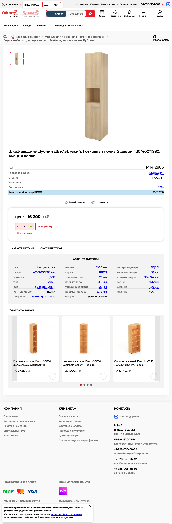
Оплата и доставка (128, 4)
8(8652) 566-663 (150, 4)
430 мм (154, 286)
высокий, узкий (45, 286)
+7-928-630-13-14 (125, 439)
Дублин (154, 282)
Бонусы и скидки (109, 4)
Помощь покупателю (72, 430)
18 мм (155, 272)
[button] (81, 385)
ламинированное (43, 296)
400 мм (154, 291)
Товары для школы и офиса (68, 25)
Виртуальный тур (14, 430)
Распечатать (161, 38)
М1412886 (155, 167)
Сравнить (102, 202)
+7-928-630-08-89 (125, 449)
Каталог (55, 14)
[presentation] (14, 348)
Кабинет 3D (43, 25)
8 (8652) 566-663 (124, 429)
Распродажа (11, 25)
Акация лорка (46, 267)
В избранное (77, 202)
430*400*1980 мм (44, 272)
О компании (82, 4)
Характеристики (23, 248)
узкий (51, 282)
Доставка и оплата (70, 425)
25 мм (103, 277)
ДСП (52, 277)
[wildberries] (63, 491)
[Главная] (5, 36)
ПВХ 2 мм (100, 282)
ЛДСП (103, 272)
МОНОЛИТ (156, 172)
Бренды (27, 25)
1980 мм (101, 267)
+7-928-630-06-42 (125, 459)
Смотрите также (51, 248)
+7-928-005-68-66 (125, 468)
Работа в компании (15, 425)
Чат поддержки (126, 417)
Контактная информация (19, 421)
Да (46, 4)
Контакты (94, 4)
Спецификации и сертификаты (78, 440)
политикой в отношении (66, 514)
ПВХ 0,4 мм (151, 277)
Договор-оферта (69, 435)
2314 (161, 187)
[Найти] (90, 13)
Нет (56, 4)
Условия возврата (70, 421)
